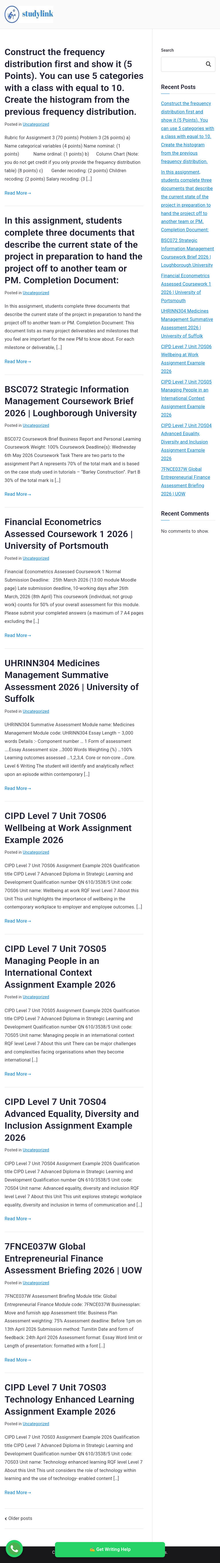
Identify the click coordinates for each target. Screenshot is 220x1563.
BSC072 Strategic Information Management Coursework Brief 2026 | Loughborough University (71, 401)
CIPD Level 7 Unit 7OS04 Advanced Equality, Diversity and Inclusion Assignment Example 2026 (186, 442)
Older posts (20, 1518)
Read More (18, 193)
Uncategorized (36, 124)
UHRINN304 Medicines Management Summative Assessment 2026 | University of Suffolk (187, 323)
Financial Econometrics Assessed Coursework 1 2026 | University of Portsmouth (69, 533)
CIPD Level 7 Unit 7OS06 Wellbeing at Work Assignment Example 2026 (68, 827)
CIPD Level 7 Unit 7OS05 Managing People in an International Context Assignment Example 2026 (186, 398)
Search (167, 50)
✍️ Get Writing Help (110, 1549)
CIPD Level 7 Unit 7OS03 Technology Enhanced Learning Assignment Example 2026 (69, 1399)
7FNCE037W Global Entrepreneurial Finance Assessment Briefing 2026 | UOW (73, 1258)
